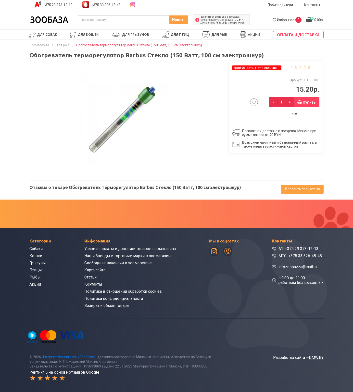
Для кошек (88, 35)
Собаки (36, 248)
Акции (254, 35)
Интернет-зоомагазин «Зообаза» (68, 357)
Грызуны (37, 263)
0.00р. (317, 19)
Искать (179, 19)
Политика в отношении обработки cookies (123, 291)
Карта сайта (94, 270)
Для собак (47, 35)
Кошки (35, 255)
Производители (280, 5)
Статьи (90, 277)
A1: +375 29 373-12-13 (298, 248)
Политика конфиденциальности (113, 298)
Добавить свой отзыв (302, 189)
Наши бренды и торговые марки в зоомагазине (128, 255)
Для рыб (219, 35)
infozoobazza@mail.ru (297, 267)
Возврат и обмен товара (106, 305)
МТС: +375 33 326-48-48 (300, 255)
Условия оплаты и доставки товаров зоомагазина (130, 248)
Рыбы (35, 277)
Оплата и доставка (298, 35)
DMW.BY (316, 357)
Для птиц (180, 35)
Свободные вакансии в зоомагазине (118, 263)
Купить (309, 102)
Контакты (312, 5)
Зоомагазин (39, 45)
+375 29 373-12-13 (58, 5)
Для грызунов (135, 35)
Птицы (35, 270)
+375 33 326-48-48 (106, 5)
